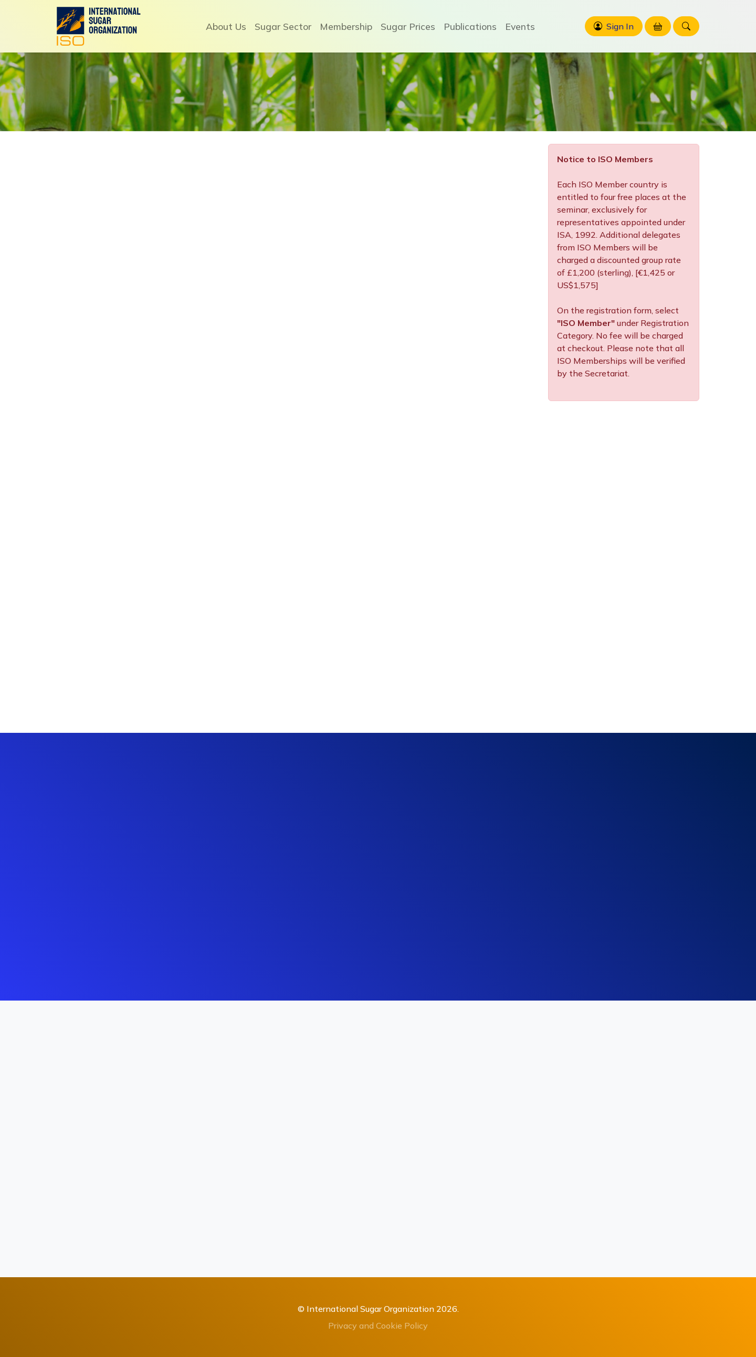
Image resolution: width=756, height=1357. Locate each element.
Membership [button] (346, 26)
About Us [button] (226, 26)
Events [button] (520, 26)
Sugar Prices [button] (408, 26)
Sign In (620, 26)
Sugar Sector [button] (283, 26)
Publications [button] (470, 26)
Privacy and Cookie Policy (378, 1325)
